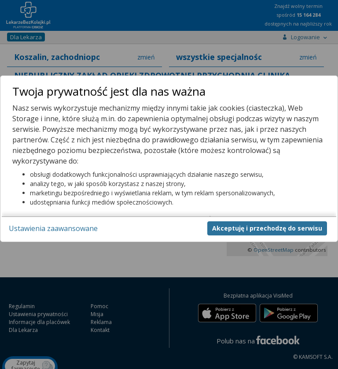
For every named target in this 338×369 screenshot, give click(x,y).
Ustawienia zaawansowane (53, 228)
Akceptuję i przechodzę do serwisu (267, 228)
